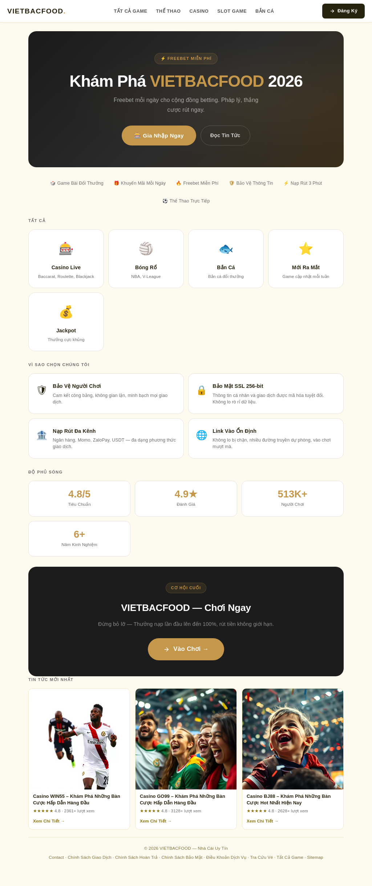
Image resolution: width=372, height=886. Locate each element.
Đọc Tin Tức (225, 135)
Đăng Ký (343, 11)
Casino (199, 11)
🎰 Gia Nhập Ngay (158, 135)
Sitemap (315, 857)
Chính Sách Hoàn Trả (136, 857)
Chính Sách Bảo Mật (181, 857)
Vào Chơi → (186, 648)
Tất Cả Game (130, 11)
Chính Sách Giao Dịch (89, 857)
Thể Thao (168, 11)
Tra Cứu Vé (261, 857)
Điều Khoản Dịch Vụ (226, 857)
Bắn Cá (264, 11)
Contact (56, 857)
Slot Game (232, 11)
